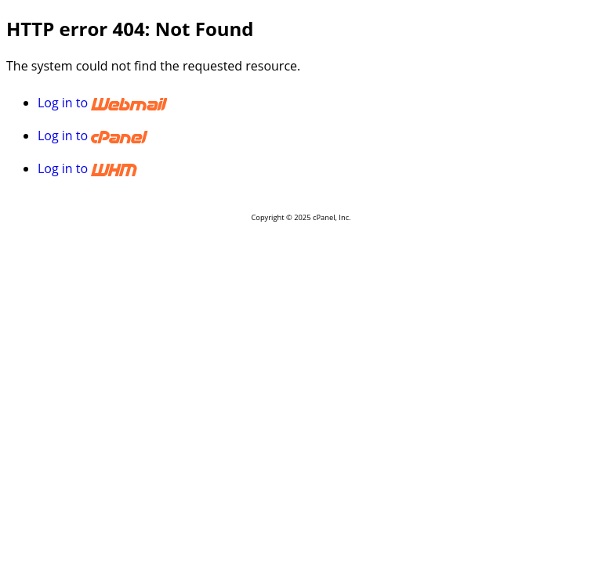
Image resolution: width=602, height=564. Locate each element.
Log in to (181, 102)
